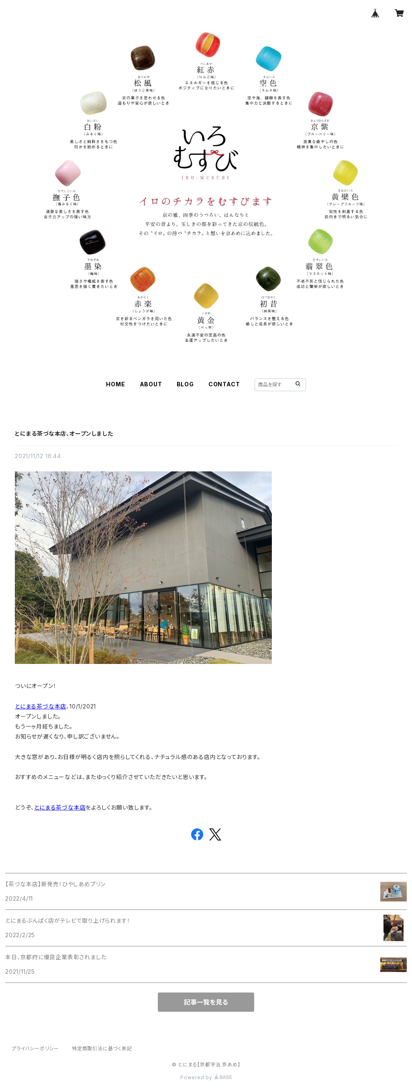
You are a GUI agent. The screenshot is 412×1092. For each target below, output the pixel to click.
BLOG (185, 384)
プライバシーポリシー (35, 1048)
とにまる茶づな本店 (40, 706)
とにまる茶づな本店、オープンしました (64, 433)
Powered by (206, 1077)
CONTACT (224, 384)
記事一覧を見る (206, 1002)
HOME (115, 384)
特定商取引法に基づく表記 (102, 1048)
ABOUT (151, 384)
